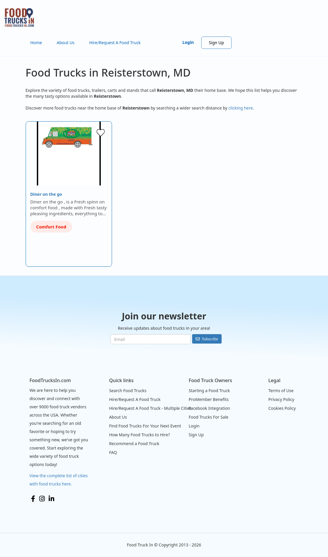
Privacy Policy (281, 399)
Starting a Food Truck (209, 390)
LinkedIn (51, 498)
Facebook (33, 498)
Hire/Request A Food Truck (115, 42)
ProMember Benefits (209, 399)
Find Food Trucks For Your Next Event (145, 426)
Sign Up (216, 42)
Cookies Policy (282, 408)
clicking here (240, 108)
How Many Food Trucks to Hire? (139, 434)
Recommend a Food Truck (134, 443)
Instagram (42, 498)
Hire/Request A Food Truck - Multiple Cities (150, 408)
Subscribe (210, 339)
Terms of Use (281, 390)
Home (36, 42)
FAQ (113, 452)
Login (188, 42)
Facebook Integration (209, 408)
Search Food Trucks (127, 390)
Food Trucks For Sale (208, 417)
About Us (66, 42)
